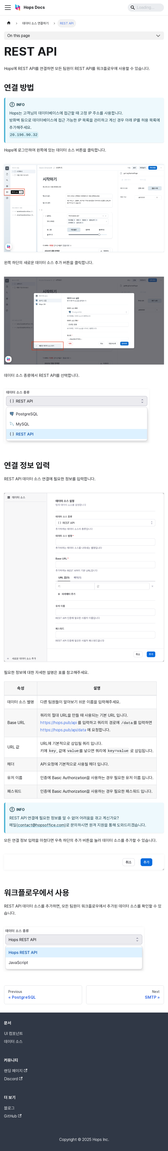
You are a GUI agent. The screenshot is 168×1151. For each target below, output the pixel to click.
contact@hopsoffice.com (41, 825)
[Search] (146, 8)
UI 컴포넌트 (13, 1033)
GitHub (12, 1116)
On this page (18, 35)
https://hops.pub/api (58, 722)
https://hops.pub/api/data (63, 730)
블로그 (9, 1108)
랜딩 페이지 (15, 1070)
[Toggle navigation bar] (8, 7)
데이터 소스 (13, 1041)
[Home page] (9, 23)
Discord (13, 1078)
